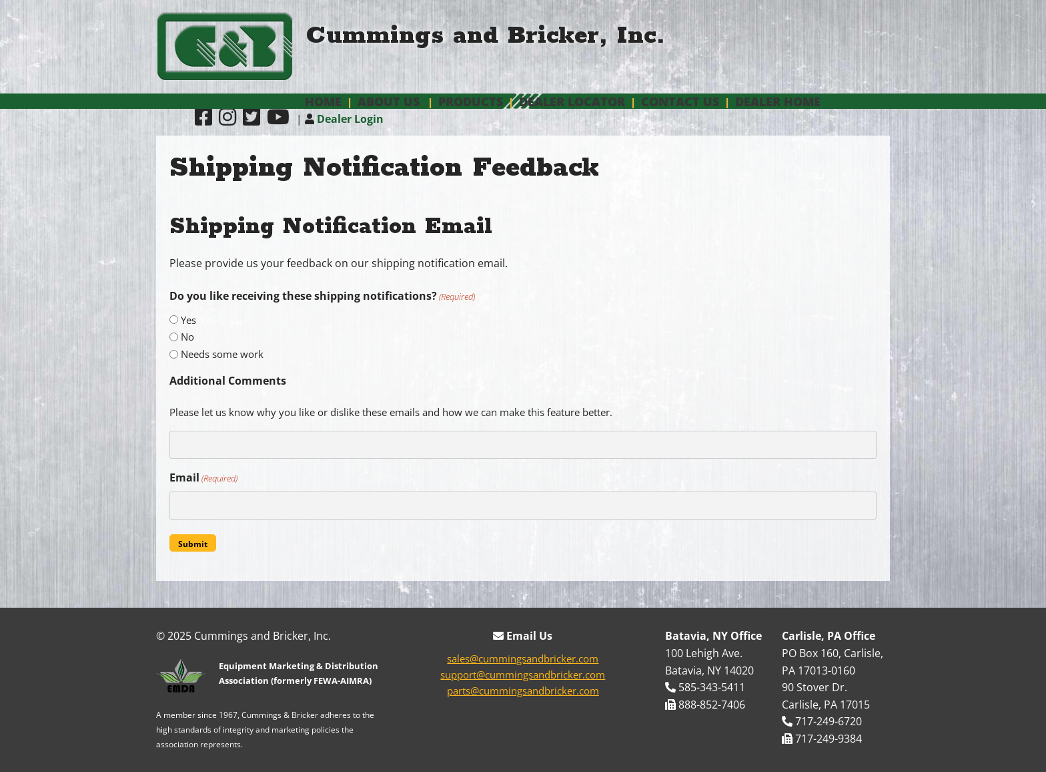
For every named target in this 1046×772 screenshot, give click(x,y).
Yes (188, 320)
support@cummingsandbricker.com (522, 674)
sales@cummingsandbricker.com (522, 658)
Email (203, 478)
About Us (389, 101)
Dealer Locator (572, 101)
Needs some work (222, 354)
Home (323, 101)
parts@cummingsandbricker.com (523, 690)
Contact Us (680, 101)
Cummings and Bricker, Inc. (485, 35)
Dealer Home (778, 101)
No (187, 336)
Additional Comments (227, 380)
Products (470, 101)
